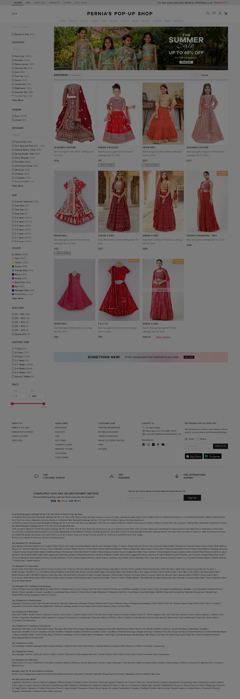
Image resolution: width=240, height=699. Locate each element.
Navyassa (92, 663)
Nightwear (49, 606)
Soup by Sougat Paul (202, 555)
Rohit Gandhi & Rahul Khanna (97, 552)
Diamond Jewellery (91, 632)
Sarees (46, 603)
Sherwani (47, 614)
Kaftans (118, 603)
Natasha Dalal (31, 546)
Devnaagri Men (113, 572)
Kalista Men (117, 575)
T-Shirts (149, 614)
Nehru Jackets (57, 654)
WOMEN (18, 2)
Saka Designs (173, 663)
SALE (57, 436)
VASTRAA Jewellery (131, 589)
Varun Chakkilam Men (216, 578)
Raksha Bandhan (55, 674)
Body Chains (135, 629)
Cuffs (34, 629)
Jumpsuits (16, 606)
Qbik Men (182, 572)
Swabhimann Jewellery (181, 589)
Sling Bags (109, 635)
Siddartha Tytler (134, 552)
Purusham (44, 572)
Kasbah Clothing (132, 575)
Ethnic (121, 617)
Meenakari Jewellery (199, 629)
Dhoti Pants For (128, 646)
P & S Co (28, 663)
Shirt (116, 654)
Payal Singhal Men (208, 575)
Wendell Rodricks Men (150, 578)
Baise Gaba (207, 546)
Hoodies (125, 614)
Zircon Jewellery (39, 632)
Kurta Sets (36, 603)
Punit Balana (204, 549)
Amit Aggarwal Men (148, 572)
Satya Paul (58, 546)
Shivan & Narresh (30, 549)
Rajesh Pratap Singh (23, 552)
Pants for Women (172, 603)
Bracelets (42, 629)
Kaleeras (102, 629)
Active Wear (212, 617)
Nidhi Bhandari (99, 592)
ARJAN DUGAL (70, 575)
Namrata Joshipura (68, 555)
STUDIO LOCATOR (20, 436)
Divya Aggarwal (133, 555)
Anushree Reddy (83, 546)
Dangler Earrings (144, 632)
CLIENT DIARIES (62, 457)
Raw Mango (17, 546)
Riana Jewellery (27, 592)
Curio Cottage (18, 589)
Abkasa (43, 575)
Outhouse (116, 589)
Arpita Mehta (36, 558)
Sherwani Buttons (179, 614)
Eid (44, 674)
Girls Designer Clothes (22, 646)
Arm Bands (148, 629)
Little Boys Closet (78, 663)
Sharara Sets (102, 603)
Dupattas (38, 606)
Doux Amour (70, 592)
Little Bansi (38, 663)
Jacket (102, 654)
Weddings (130, 674)
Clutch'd (106, 589)
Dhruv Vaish (40, 569)
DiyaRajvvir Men (85, 575)
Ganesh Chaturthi (93, 674)
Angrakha (24, 617)
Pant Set (201, 617)
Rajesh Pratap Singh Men (107, 569)
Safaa (126, 558)
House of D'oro (215, 589)
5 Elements (113, 592)
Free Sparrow (129, 663)
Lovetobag (59, 592)
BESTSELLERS (61, 427)
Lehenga (37, 646)
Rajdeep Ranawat (219, 549)
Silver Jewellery (109, 632)
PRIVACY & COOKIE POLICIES (111, 440)
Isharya (30, 589)
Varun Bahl (26, 555)
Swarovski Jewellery (21, 632)
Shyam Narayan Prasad (153, 555)
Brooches (31, 620)
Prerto (44, 595)
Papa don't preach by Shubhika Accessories (184, 592)
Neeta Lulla (37, 555)
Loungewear (84, 617)
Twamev (210, 569)
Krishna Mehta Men (96, 572)
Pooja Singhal (45, 546)
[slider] (12, 403)
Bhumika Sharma (86, 555)
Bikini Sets (199, 603)
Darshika (70, 572)
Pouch (77, 635)
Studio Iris (181, 558)
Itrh (146, 558)
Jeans (191, 614)
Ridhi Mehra (220, 546)
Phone (203, 439)
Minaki (15, 592)
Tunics (126, 603)
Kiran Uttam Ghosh (95, 549)
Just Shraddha (199, 589)
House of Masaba (20, 558)
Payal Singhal (164, 552)
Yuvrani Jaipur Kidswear (110, 663)
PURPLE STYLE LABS (20, 427)
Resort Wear (187, 603)
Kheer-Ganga (18, 572)
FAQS (100, 444)
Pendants (183, 629)
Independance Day (33, 674)
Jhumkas (158, 632)
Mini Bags (150, 635)
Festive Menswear (187, 617)
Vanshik (124, 569)
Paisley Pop (211, 592)
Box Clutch (197, 635)
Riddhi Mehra (40, 552)
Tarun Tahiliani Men (167, 572)
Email (190, 439)
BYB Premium (18, 666)
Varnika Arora (68, 589)
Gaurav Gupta (178, 552)
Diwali (15, 674)
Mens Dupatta (48, 617)
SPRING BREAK (132, 578)
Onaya (43, 549)
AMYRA (159, 592)
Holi (21, 674)
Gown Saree (84, 606)
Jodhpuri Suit (216, 614)
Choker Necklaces (195, 632)
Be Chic (122, 592)
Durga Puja (108, 674)
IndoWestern (140, 617)
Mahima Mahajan (114, 549)
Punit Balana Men (130, 572)
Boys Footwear (145, 654)
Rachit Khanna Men (21, 575)
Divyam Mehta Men (85, 569)
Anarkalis (26, 603)
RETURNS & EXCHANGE (108, 432)
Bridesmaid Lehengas (141, 603)
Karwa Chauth (143, 674)
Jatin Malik (193, 572)
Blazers (157, 614)
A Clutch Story (84, 592)
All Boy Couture (188, 663)
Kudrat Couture (148, 575)
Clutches (58, 635)
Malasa (90, 558)
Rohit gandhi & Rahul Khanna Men (144, 569)
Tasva (14, 569)
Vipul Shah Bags (147, 592)
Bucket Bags (138, 635)
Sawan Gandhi (50, 558)
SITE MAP (102, 449)
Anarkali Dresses (103, 646)
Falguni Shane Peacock (131, 546)
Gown (91, 603)
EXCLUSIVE (60, 432)
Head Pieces (122, 629)
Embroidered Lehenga (53, 646)
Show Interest (163, 337)
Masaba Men (184, 575)
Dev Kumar (81, 572)
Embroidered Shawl (21, 638)
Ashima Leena (219, 552)
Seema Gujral (119, 552)
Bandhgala (36, 617)
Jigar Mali (154, 558)
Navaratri (69, 674)
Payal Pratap (190, 549)
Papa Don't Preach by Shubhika (168, 549)
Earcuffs (111, 629)
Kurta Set (83, 646)
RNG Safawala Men (50, 578)
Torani (70, 558)
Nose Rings (79, 629)
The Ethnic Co (32, 572)
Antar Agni (69, 546)
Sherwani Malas (99, 617)
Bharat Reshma (58, 572)
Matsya (62, 558)
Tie (24, 620)
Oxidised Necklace (213, 632)
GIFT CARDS (60, 440)
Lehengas (16, 603)
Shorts (141, 614)
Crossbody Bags (123, 635)
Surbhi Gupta (102, 558)
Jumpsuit (61, 617)
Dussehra (79, 674)
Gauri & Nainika (55, 549)
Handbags (68, 635)
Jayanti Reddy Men (195, 578)
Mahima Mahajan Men (167, 575)
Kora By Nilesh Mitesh (21, 581)
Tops (111, 603)
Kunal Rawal (199, 569)
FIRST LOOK (81, 2)
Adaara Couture (167, 558)
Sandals (24, 635)
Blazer (109, 654)
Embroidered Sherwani (86, 654)
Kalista (82, 549)
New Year (156, 674)
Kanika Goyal (172, 555)
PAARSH (195, 575)
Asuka (189, 569)
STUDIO (67, 2)
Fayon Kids (17, 663)
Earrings (26, 629)
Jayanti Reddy (70, 549)
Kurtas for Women (59, 603)
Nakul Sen (135, 549)
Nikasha (15, 555)
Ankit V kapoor (69, 569)
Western (129, 617)
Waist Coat (87, 614)
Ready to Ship (110, 606)
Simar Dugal (80, 558)
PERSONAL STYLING (63, 449)
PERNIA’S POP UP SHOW (22, 432)
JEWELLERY (39, 2)
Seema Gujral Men (101, 578)
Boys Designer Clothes (22, 654)
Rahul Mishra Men (32, 578)
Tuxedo (15, 617)
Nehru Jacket (29, 614)
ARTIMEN (35, 575)
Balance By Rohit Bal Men (173, 578)
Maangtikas (91, 629)
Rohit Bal (79, 552)
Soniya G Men (117, 578)
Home (15, 27)
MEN (28, 2)
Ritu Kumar (68, 552)
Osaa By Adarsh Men (164, 546)
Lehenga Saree (70, 606)
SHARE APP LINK (220, 446)
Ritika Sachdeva (32, 595)
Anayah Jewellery (44, 592)
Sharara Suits (71, 646)
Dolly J (116, 546)
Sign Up (192, 497)
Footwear (16, 620)
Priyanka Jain (185, 555)
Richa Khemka (136, 558)
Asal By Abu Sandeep (101, 546)
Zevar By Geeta (161, 589)
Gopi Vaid (219, 555)
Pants (69, 614)
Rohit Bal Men (168, 569)
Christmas (119, 674)
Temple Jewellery (73, 632)
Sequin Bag (185, 635)
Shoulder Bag (172, 635)
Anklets (157, 629)
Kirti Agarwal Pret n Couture (209, 663)
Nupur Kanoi (147, 549)
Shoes (16, 635)
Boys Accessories (162, 654)
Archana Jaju (116, 558)
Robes (133, 614)
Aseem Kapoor (33, 560)
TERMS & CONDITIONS (108, 436)
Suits (63, 614)
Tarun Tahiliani (149, 552)
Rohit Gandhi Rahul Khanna (199, 552)
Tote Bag (160, 635)
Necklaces (16, 629)
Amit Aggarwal (51, 555)
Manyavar (16, 549)
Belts (32, 635)
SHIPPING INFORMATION (109, 427)
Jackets (216, 603)
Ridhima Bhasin (54, 552)
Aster (143, 589)
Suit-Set (166, 614)
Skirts (208, 603)
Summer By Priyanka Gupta (188, 546)
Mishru (126, 549)
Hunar (150, 589)
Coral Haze (133, 592)
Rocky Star (148, 546)
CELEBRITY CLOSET (63, 444)
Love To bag (81, 589)
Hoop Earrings (179, 632)
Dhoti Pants (157, 603)
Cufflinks (112, 617)
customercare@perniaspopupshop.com (164, 434)
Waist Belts (87, 635)
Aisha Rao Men (55, 575)
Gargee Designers (102, 575)
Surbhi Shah (119, 555)
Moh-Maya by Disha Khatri (47, 589)
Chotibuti (49, 663)
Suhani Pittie (17, 595)
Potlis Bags (47, 635)
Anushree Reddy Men (209, 572)
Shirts (38, 614)
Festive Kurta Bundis (157, 617)
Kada (224, 632)
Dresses (83, 603)
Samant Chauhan (104, 555)
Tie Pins (97, 614)
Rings (51, 629)
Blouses (58, 606)
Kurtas (56, 614)
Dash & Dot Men (26, 569)
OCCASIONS (60, 453)
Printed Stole (37, 638)
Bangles (58, 629)
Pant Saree (97, 606)
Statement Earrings (126, 632)
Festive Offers (124, 606)
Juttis (38, 635)
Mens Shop (173, 617)
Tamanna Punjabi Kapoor (199, 558)
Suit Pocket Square (111, 614)
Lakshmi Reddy (62, 663)
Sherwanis (73, 603)
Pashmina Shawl (211, 635)
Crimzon (52, 595)
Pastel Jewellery (56, 632)
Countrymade (54, 569)
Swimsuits (27, 606)
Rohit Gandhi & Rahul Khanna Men (75, 578)
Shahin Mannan (219, 558)
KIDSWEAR (54, 2)
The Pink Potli (95, 589)
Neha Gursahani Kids (146, 663)
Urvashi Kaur (19, 560)
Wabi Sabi (180, 569)
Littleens (161, 663)
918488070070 (221, 2)
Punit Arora (17, 578)
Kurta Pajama (202, 614)
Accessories (72, 617)
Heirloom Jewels (170, 629)
